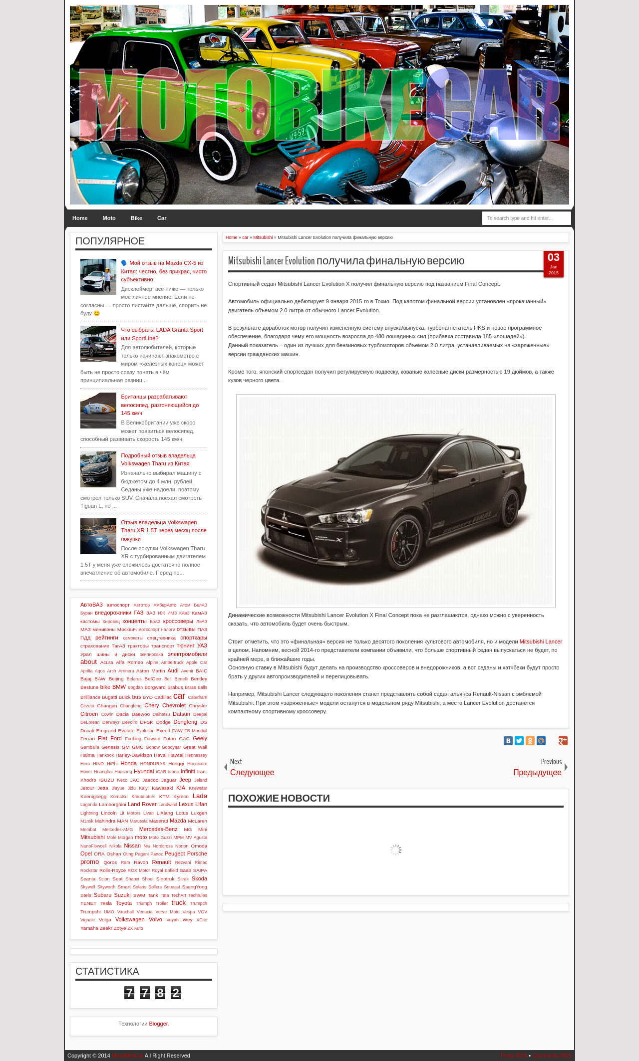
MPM (178, 837)
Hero (85, 763)
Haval (160, 755)
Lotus (182, 813)
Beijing (116, 678)
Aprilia (86, 670)
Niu (147, 846)
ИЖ (161, 613)
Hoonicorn (197, 763)
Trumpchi (90, 911)
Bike (136, 218)
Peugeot (175, 853)
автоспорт (118, 605)
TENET (88, 903)
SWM (139, 895)
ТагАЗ (118, 645)
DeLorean (90, 722)
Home (80, 218)
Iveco (122, 780)
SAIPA (200, 870)
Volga (105, 919)
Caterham (197, 697)
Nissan (132, 846)
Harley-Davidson (133, 755)
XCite (201, 919)
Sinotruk (165, 878)
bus (136, 697)
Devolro (129, 722)
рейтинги (106, 637)
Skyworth (106, 886)
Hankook (105, 755)
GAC (184, 738)
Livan (148, 813)
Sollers (155, 886)
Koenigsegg (93, 796)
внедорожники (113, 613)
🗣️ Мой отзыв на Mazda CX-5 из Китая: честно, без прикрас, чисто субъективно (164, 271)
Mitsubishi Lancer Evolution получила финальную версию (346, 260)
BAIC (201, 670)
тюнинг (186, 645)
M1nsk (86, 821)
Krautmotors (143, 796)
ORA (99, 853)
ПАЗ (202, 629)
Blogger (158, 1024)
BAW (99, 678)
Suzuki (122, 895)
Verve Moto (168, 911)
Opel (86, 853)
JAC (135, 780)
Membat (88, 829)
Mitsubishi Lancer (541, 641)
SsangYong (194, 886)
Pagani (142, 853)
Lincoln (108, 813)
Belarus (134, 678)
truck (178, 902)
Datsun (181, 714)
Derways (110, 722)
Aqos (100, 670)
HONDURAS (152, 763)
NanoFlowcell (93, 846)
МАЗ (85, 629)
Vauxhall (125, 911)
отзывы (186, 629)
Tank (153, 895)
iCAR (161, 771)
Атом (185, 605)
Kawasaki (162, 788)
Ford (116, 738)
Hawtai (175, 755)
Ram (125, 862)
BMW (119, 687)
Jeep (185, 780)
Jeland (200, 780)
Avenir (187, 670)
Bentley (199, 678)
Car (161, 218)
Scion (103, 878)
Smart (123, 886)
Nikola (115, 846)
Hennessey (196, 755)
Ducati (87, 730)
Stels (85, 895)
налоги (168, 629)
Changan (107, 705)
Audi (172, 670)
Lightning (89, 813)
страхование (94, 645)
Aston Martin (150, 670)
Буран (86, 613)
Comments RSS (552, 1056)
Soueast (172, 886)
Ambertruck (172, 662)
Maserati (158, 821)
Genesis (110, 747)
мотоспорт (148, 629)
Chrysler (198, 705)
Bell (168, 678)
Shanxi (132, 878)
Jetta (102, 788)
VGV (202, 911)
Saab (185, 870)
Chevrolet (174, 705)
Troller (161, 903)
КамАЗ (199, 613)
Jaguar (168, 780)
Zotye (120, 928)
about (88, 661)
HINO (98, 763)
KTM (164, 796)
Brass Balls (196, 687)
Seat (117, 878)
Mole (111, 837)
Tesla (106, 903)
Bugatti (109, 697)
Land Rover (142, 804)
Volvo (155, 919)
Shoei (148, 878)
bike (105, 687)
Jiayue (118, 788)
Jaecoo (150, 780)
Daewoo (141, 714)
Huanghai (103, 771)
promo (89, 861)
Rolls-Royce (112, 870)
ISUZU (106, 780)
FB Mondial (195, 730)
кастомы (90, 621)
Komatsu (119, 796)
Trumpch (198, 903)
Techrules (197, 895)
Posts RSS (514, 1056)
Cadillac (163, 697)
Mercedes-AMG (117, 829)
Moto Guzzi (160, 837)
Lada (200, 796)
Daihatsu (161, 714)
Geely (200, 738)
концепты (135, 621)
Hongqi (176, 763)
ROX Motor (139, 870)
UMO (109, 911)
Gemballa (89, 747)
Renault (161, 862)
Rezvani (183, 862)
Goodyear (171, 747)
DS (203, 722)
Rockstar (89, 870)
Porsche (197, 853)
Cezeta (87, 705)
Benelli (181, 678)
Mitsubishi (92, 837)
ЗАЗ (150, 613)
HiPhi (112, 763)
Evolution (145, 730)
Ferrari (87, 738)
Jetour (87, 788)
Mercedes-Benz (158, 829)
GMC (137, 747)
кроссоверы (178, 621)
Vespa (189, 911)
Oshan (113, 853)
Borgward (154, 687)
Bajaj (85, 678)
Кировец (111, 621)
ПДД (85, 637)
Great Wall (195, 747)
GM (126, 747)
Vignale (87, 919)
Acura (106, 662)
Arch (111, 670)
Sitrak (183, 878)
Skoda (199, 878)
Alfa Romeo (129, 662)
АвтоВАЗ (91, 605)
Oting (128, 853)
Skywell (87, 886)
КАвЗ (184, 613)
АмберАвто (164, 605)
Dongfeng (185, 722)
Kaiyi (143, 788)
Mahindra (105, 821)
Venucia (144, 911)
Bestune (89, 687)
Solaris (139, 886)
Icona (173, 771)
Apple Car (196, 662)
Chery (151, 705)
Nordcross (163, 846)
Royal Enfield (165, 870)
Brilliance (90, 697)
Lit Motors (130, 813)
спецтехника (161, 637)
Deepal (200, 714)
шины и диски (115, 654)
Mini (202, 829)
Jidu (132, 788)
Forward (152, 738)
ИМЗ (172, 613)
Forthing (133, 738)
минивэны (103, 629)
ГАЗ (138, 613)
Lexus (186, 804)
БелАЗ (200, 605)
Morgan (125, 837)
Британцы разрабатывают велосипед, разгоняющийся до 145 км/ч (160, 405)
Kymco (181, 796)
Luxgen (199, 813)
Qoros (110, 862)
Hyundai (144, 771)
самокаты (132, 638)
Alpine (152, 662)
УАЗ (202, 645)
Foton (169, 738)
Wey (188, 919)
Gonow (153, 747)
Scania (87, 878)
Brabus (175, 687)
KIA (180, 788)
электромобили (187, 654)
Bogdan (135, 687)
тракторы (138, 645)
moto (141, 837)
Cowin (107, 714)
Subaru (102, 895)
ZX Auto (135, 928)
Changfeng (131, 705)
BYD (148, 697)
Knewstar (198, 788)
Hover (86, 771)
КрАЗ (155, 621)
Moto (109, 218)
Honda (129, 763)
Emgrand (106, 730)
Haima (87, 755)
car (179, 696)
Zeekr (106, 928)
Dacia (122, 714)
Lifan (201, 804)
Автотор (141, 605)
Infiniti (188, 771)
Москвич (127, 629)
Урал (86, 654)
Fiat (102, 738)
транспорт (163, 645)
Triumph (144, 903)
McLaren (197, 821)
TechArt (178, 895)
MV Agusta (196, 837)
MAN (122, 821)
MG (188, 829)
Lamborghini (112, 804)
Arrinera (126, 670)
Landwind (167, 804)
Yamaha (89, 928)
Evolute (126, 730)
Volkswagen (130, 919)
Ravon (141, 862)
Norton (181, 846)
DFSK (146, 722)
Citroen (89, 714)
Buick (125, 697)
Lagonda (88, 804)
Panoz (156, 853)
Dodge (163, 722)
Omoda (199, 846)
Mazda (178, 821)
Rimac (201, 862)
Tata (165, 895)
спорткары (193, 637)
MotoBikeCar (128, 1056)
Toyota (124, 903)
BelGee (153, 678)
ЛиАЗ (201, 621)
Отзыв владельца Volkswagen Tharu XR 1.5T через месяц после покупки (164, 530)
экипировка (151, 654)
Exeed (163, 730)
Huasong (123, 771)
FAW (177, 730)
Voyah (172, 919)
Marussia (139, 821)
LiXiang (165, 813)
